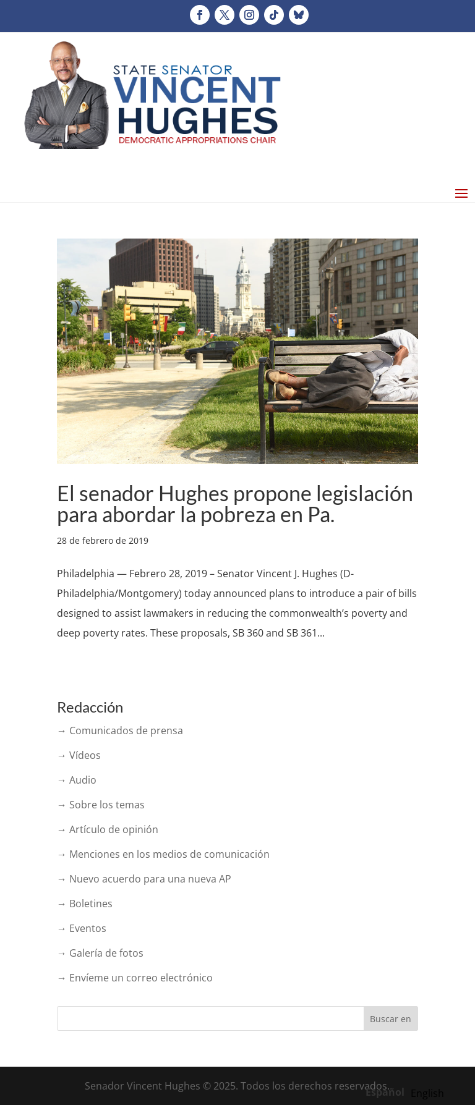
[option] (427, 1093)
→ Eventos (81, 928)
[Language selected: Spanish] (408, 1091)
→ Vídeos (79, 755)
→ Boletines (85, 903)
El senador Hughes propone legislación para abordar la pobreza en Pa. (235, 503)
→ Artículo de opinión (107, 829)
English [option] (427, 1093)
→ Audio (76, 780)
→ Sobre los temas (101, 804)
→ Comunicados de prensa (120, 730)
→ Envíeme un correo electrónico (135, 977)
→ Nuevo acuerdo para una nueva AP (144, 879)
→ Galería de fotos (100, 953)
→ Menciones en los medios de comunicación (163, 854)
